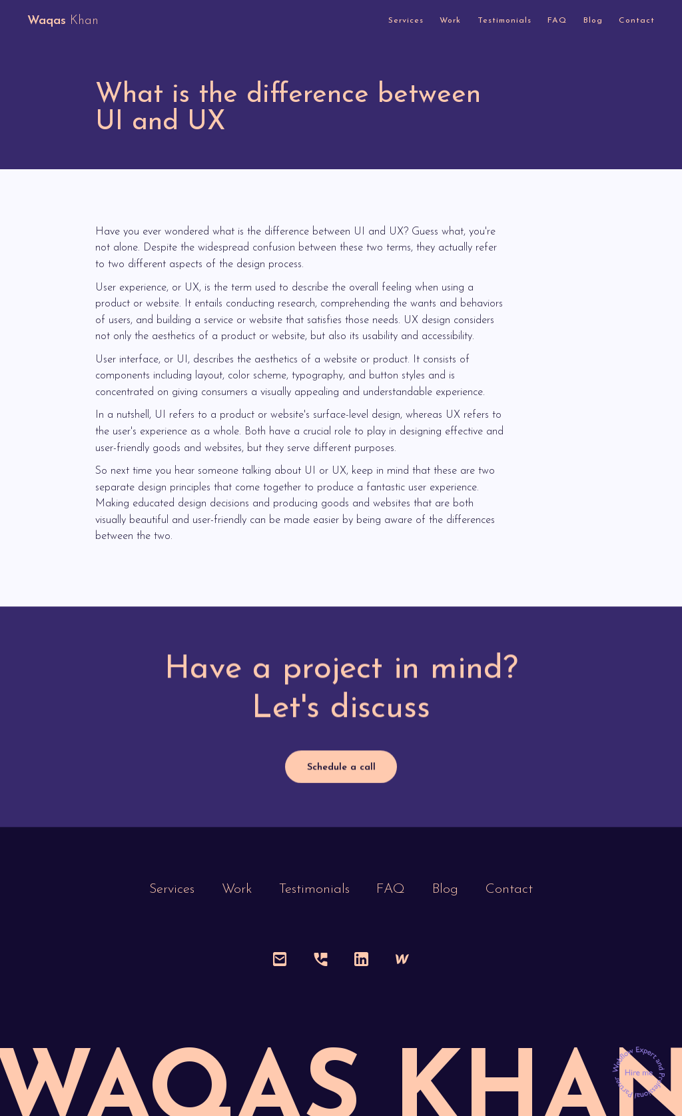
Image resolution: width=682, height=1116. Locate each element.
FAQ (557, 21)
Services (406, 21)
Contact (637, 21)
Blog (593, 21)
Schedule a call (341, 768)
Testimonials (504, 21)
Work (450, 21)
